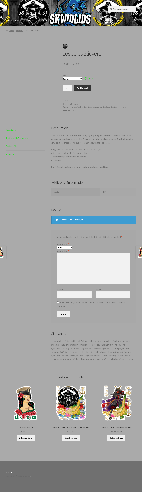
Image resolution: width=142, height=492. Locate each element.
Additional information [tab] (17, 138)
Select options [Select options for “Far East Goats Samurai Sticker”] (116, 438)
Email (99, 289)
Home (11, 30)
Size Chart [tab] (11, 154)
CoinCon (43, 20)
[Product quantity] (67, 88)
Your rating (63, 243)
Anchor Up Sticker (84, 107)
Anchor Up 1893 (13, 20)
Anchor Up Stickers (101, 107)
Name (60, 289)
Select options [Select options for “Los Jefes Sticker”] (25, 438)
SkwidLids (30, 20)
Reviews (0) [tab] (11, 146)
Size (64, 74)
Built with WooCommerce (18, 475)
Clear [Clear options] (90, 78)
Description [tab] (11, 130)
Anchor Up (71, 107)
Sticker (124, 107)
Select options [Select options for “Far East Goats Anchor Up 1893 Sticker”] (71, 438)
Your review (63, 251)
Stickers (19, 30)
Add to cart (82, 88)
